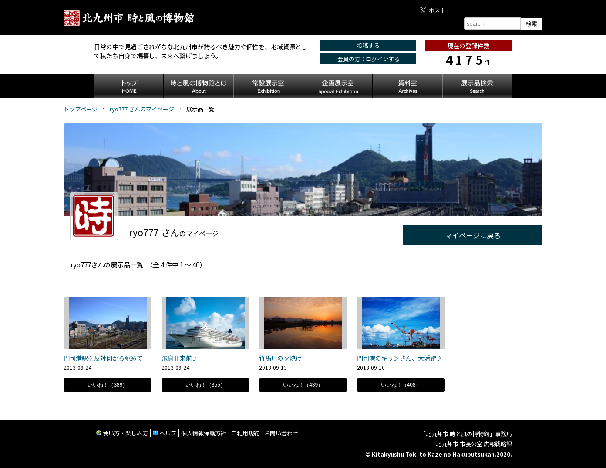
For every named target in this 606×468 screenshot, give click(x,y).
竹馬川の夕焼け (280, 358)
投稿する (368, 45)
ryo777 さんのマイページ (142, 109)
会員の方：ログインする (368, 59)
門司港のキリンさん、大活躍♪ (399, 358)
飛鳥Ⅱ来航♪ (180, 358)
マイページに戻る (473, 235)
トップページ (81, 109)
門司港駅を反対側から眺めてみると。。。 (118, 358)
